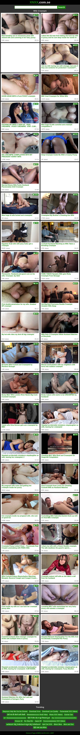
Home (28, 733)
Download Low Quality (50, 711)
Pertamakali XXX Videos (68, 711)
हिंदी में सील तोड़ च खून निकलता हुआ (39, 718)
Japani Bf (38, 721)
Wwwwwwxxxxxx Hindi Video (37, 715)
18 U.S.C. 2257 (48, 733)
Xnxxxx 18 (18, 721)
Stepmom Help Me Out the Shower (15, 711)
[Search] (35, 7)
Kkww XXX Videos (56, 715)
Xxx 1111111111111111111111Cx (64, 718)
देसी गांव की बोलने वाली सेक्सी (16, 715)
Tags (33, 733)
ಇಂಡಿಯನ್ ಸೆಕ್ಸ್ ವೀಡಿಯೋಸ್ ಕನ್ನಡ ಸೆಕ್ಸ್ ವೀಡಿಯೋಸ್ (23, 724)
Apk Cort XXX (47, 724)
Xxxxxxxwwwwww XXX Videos (54, 721)
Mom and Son (69, 724)
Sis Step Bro (28, 721)
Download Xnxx (34, 711)
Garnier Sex (68, 715)
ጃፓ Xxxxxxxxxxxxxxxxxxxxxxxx (15, 718)
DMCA (39, 733)
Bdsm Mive (58, 724)
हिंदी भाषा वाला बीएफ (40, 727)
